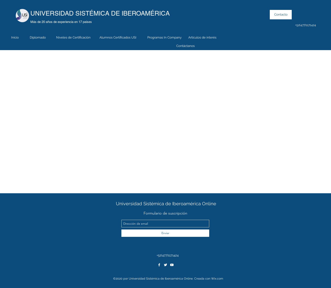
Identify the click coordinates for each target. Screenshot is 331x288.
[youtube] (172, 265)
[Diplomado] (37, 37)
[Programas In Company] (164, 37)
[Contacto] (281, 14)
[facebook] (159, 265)
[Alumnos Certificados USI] (117, 37)
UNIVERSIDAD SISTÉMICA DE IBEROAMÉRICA (100, 13)
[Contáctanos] (185, 46)
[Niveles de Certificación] (73, 37)
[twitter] (165, 265)
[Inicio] (15, 37)
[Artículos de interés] (202, 37)
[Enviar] (165, 233)
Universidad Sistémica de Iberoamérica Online (166, 203)
